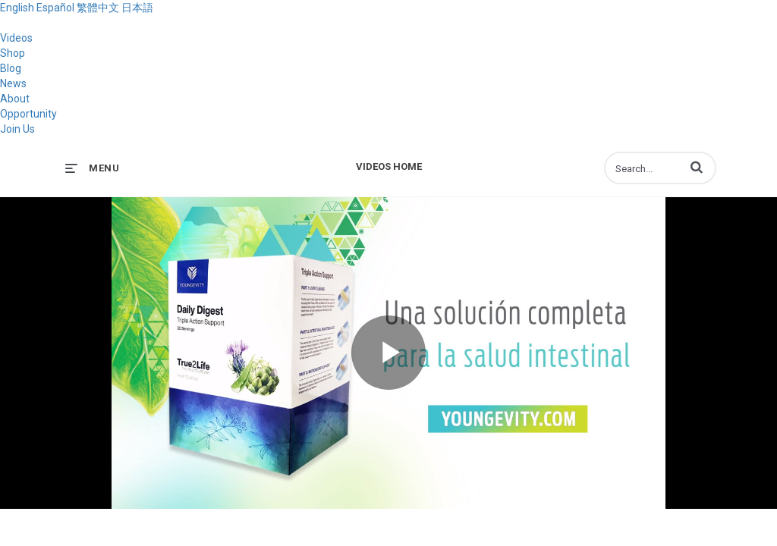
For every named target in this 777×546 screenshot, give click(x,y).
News (13, 83)
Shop (12, 53)
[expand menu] (92, 168)
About (15, 99)
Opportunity (28, 114)
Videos (16, 38)
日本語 (137, 8)
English (17, 8)
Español (55, 8)
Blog (10, 68)
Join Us (17, 129)
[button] (696, 166)
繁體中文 (98, 8)
